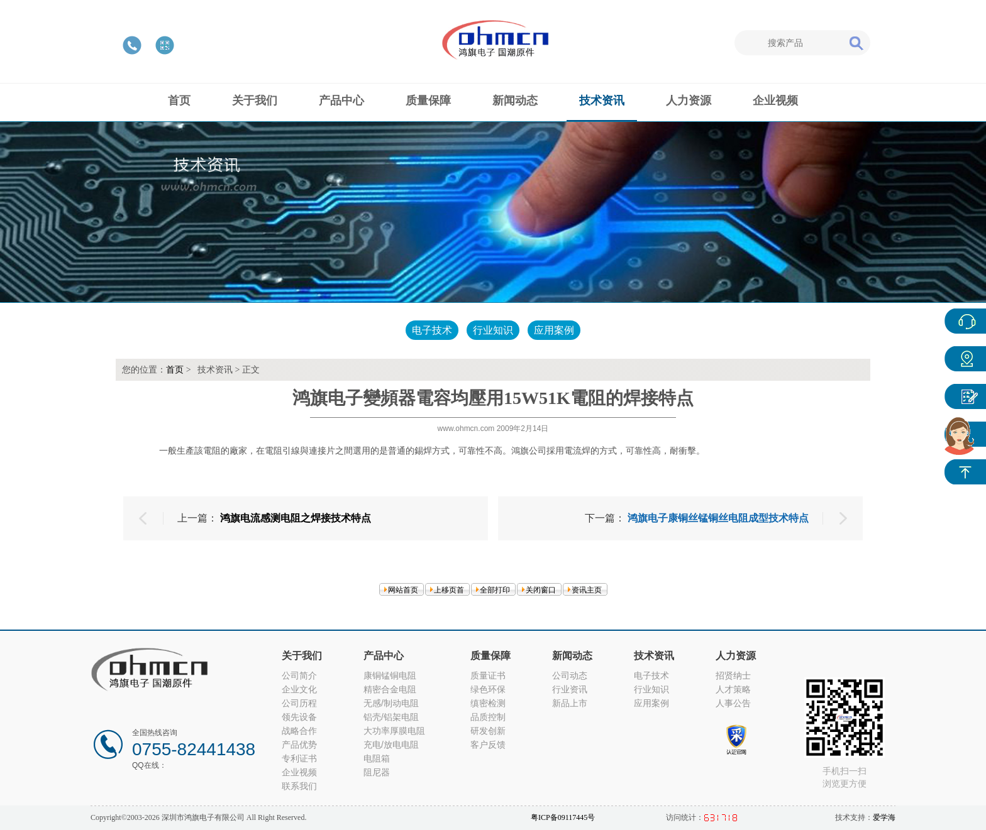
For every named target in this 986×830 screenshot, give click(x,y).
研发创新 (488, 731)
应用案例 (554, 330)
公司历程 (299, 703)
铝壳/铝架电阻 (391, 717)
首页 (175, 369)
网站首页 (403, 590)
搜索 (855, 42)
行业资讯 (569, 689)
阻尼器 (376, 772)
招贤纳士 (733, 675)
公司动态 (569, 675)
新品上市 (569, 703)
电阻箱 (376, 758)
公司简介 (299, 675)
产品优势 (299, 745)
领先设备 (299, 717)
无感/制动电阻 (391, 703)
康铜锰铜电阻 (389, 675)
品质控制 (488, 717)
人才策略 (733, 689)
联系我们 (299, 786)
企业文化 (299, 689)
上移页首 (449, 590)
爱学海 (884, 817)
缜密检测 (488, 703)
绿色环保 (488, 689)
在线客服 (965, 321)
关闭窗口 (541, 590)
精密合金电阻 (389, 689)
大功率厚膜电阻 (394, 731)
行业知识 (493, 330)
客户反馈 (488, 745)
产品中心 (965, 358)
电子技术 (432, 330)
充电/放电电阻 (391, 745)
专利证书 (299, 758)
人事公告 (733, 703)
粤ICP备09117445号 (563, 817)
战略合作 (299, 731)
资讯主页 (587, 590)
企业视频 (299, 772)
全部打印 (495, 590)
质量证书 (488, 675)
